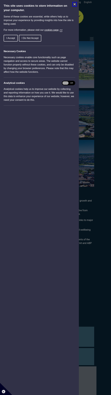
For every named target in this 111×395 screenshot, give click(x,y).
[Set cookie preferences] (6, 389)
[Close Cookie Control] (74, 4)
